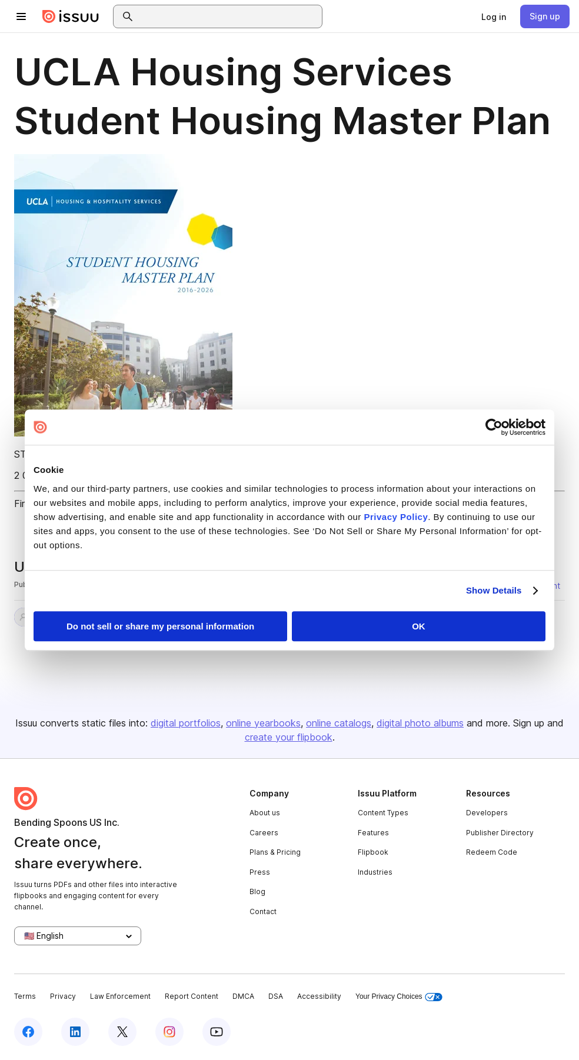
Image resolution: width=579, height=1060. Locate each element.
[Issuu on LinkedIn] (75, 1032)
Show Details (494, 590)
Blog (257, 891)
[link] (493, 16)
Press (259, 872)
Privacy (63, 996)
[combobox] (228, 16)
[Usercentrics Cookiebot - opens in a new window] (493, 427)
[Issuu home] (71, 16)
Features (373, 832)
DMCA (243, 996)
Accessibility (319, 996)
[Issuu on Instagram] (169, 1032)
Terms (25, 996)
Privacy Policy (396, 517)
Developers (487, 812)
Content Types (383, 812)
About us (264, 812)
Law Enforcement (120, 996)
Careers (263, 832)
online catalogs (338, 723)
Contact (263, 911)
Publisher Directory (500, 832)
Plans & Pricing (275, 852)
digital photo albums (420, 723)
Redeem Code (491, 852)
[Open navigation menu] (21, 16)
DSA (275, 996)
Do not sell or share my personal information (160, 626)
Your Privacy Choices (398, 996)
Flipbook (373, 852)
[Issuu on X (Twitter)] (122, 1032)
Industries (375, 872)
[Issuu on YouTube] (216, 1032)
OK (418, 626)
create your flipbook (288, 737)
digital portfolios (186, 723)
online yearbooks (263, 723)
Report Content (191, 996)
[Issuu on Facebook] (28, 1032)
